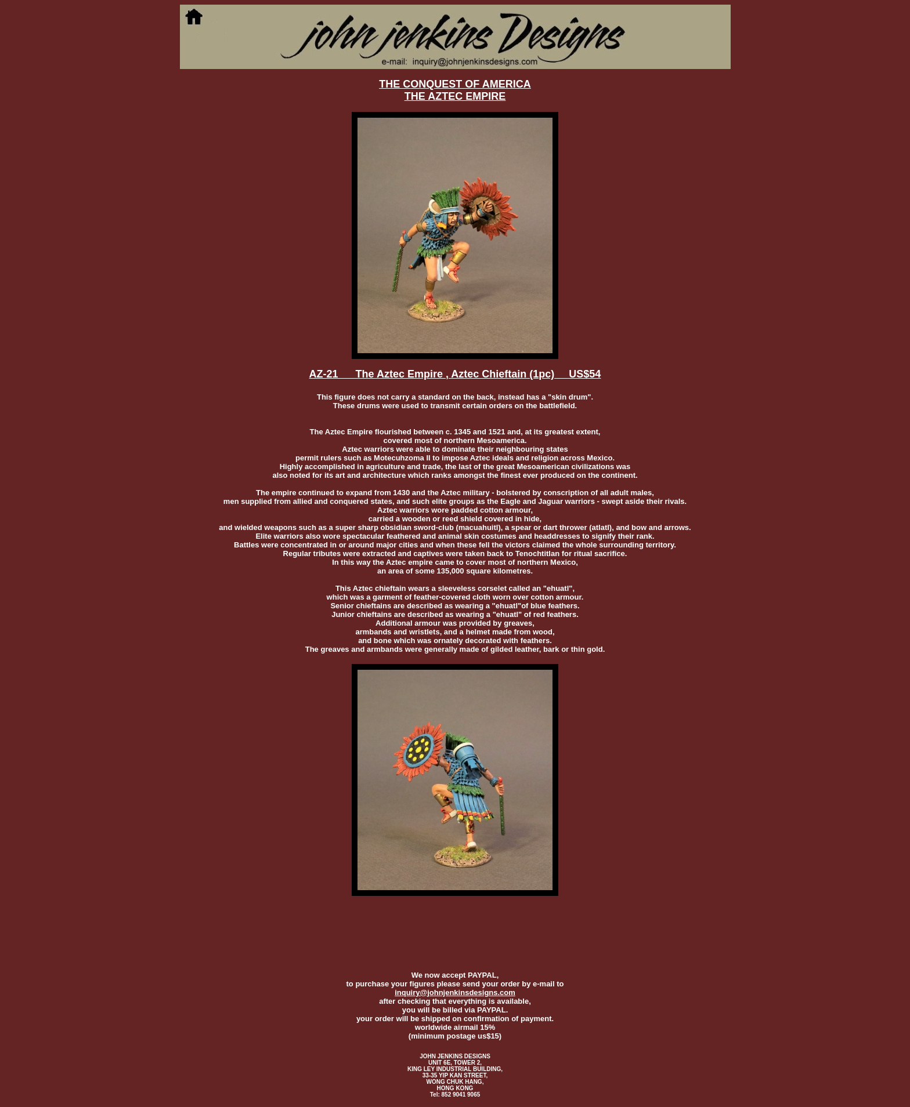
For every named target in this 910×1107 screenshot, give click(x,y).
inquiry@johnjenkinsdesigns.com (455, 992)
